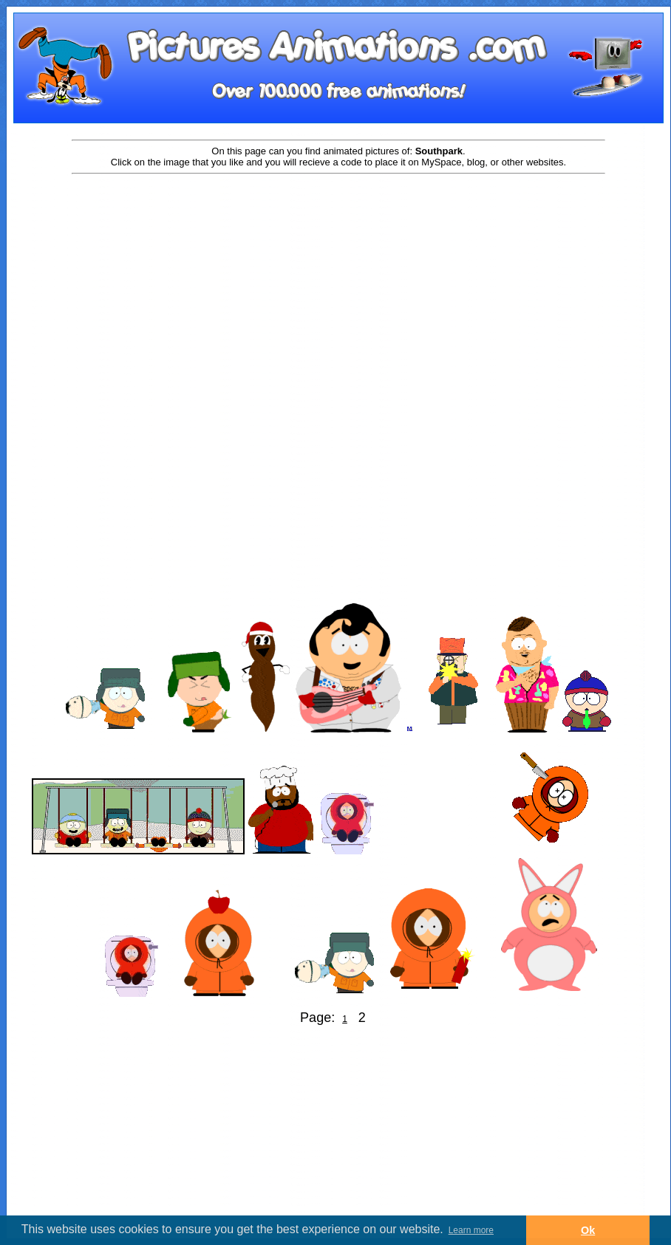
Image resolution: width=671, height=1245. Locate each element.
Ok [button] (588, 1230)
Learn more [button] (471, 1230)
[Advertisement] (338, 293)
